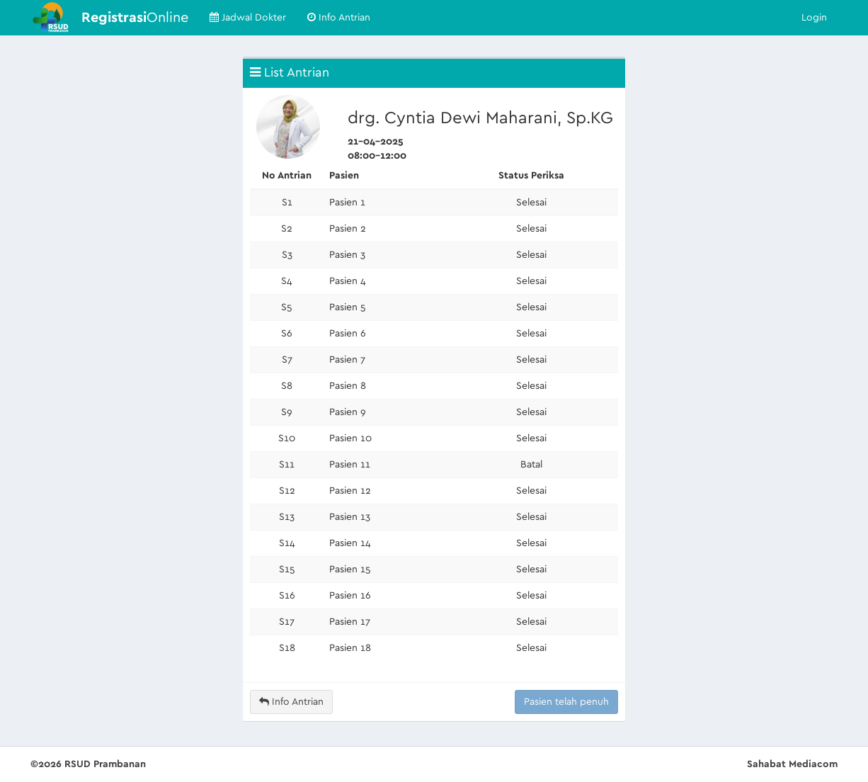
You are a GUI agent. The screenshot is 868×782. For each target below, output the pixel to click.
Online (134, 18)
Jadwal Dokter (248, 17)
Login (814, 18)
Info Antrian (338, 17)
